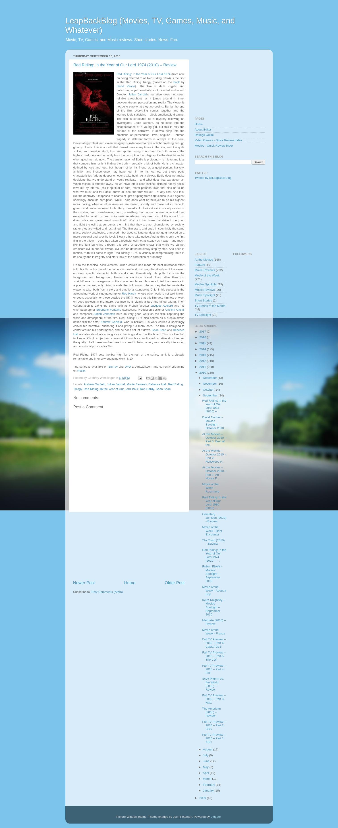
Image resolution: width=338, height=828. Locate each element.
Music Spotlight (205, 295)
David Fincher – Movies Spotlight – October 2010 (213, 423)
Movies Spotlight (206, 284)
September (211, 395)
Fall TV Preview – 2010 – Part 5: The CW (214, 656)
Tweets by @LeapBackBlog (213, 177)
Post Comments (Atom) (107, 592)
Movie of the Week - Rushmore (210, 487)
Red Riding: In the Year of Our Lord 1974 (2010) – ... (214, 555)
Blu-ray (113, 366)
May (206, 767)
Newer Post (84, 582)
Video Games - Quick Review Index (218, 140)
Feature (200, 264)
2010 (203, 372)
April (206, 773)
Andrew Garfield (111, 322)
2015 (203, 343)
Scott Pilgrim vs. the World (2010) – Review (213, 684)
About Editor (203, 129)
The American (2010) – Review (211, 712)
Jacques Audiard (162, 305)
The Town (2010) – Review (213, 542)
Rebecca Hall (157, 384)
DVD (128, 366)
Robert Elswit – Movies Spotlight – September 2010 (212, 574)
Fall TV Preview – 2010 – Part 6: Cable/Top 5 (214, 643)
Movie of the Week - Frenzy (213, 631)
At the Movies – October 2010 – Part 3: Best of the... (214, 439)
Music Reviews (205, 289)
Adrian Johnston (104, 314)
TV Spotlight (203, 314)
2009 (203, 798)
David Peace (126, 86)
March (207, 778)
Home (129, 582)
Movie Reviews (136, 384)
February (209, 784)
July (206, 755)
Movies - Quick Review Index (214, 145)
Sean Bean (159, 330)
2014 (203, 349)
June (206, 761)
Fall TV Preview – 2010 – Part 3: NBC (214, 699)
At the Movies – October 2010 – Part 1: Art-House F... (214, 473)
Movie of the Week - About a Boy (214, 590)
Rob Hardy (129, 293)
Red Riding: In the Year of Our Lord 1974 (143, 74)
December (210, 377)
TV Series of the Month (210, 306)
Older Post (175, 582)
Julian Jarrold (138, 94)
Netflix (81, 370)
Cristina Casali (175, 309)
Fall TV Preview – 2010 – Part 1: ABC (214, 738)
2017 (203, 331)
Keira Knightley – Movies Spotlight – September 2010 (213, 607)
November (210, 383)
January (209, 790)
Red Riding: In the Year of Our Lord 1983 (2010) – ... (214, 406)
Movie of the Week (207, 275)
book (177, 82)
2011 (203, 367)
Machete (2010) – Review (214, 622)
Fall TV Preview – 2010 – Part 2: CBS (214, 725)
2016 (203, 337)
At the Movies (204, 259)
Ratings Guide (204, 135)
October (209, 389)
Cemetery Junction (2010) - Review (214, 517)
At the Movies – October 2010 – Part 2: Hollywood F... (214, 456)
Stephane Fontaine (108, 309)
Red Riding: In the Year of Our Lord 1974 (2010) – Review (124, 65)
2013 (203, 355)
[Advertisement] (128, 546)
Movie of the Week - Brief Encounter (212, 530)
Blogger (216, 816)
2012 (203, 360)
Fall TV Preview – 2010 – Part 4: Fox (214, 669)
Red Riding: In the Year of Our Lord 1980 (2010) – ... (214, 503)
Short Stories (203, 300)
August (208, 749)
